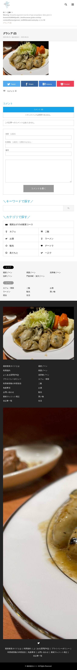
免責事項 (6, 388)
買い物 (52, 292)
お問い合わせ (8, 392)
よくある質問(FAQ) (11, 375)
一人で (48, 253)
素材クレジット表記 (11, 397)
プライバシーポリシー (12, 379)
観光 (12, 245)
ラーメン (49, 238)
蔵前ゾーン (7, 272)
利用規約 (6, 370)
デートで (49, 245)
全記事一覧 (7, 401)
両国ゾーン (31, 272)
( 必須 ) (10, 134)
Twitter (39, 643)
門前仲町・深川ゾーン (35, 276)
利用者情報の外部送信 (12, 383)
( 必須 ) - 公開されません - (18, 142)
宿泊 (5, 295)
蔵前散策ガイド (32, 666)
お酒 (12, 238)
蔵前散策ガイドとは (11, 366)
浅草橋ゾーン (55, 272)
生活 (28, 295)
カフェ (13, 231)
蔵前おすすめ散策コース (21, 224)
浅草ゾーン (7, 276)
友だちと (14, 253)
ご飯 (47, 231)
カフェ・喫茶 (8, 288)
